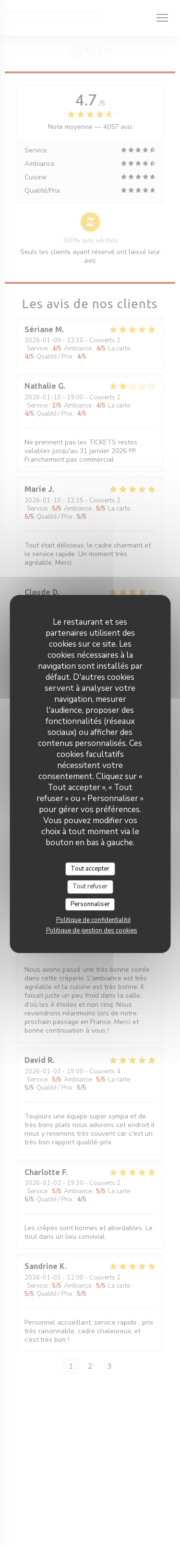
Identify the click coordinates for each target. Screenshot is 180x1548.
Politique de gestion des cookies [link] (91, 930)
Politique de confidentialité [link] (93, 920)
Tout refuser (90, 886)
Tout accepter (90, 868)
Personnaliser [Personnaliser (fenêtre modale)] (90, 904)
